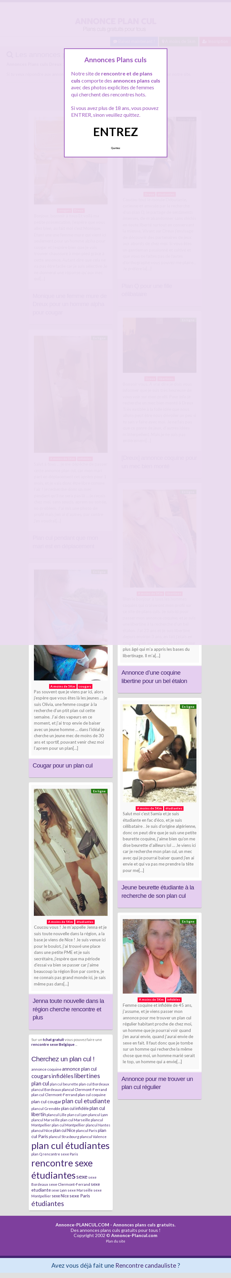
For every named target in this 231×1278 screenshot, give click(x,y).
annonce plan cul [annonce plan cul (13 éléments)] (79, 1069)
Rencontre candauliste (145, 1265)
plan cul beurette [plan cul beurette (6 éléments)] (64, 1084)
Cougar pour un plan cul (62, 765)
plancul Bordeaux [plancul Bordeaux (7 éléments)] (46, 1089)
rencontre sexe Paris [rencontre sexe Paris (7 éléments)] (60, 1154)
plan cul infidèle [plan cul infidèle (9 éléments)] (75, 1108)
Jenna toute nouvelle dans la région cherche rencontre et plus (68, 1009)
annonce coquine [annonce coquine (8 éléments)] (46, 1069)
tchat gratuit (53, 1039)
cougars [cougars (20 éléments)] (41, 1076)
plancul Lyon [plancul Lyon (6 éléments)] (98, 1115)
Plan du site (115, 1241)
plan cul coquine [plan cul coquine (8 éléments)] (92, 1094)
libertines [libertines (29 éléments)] (87, 1075)
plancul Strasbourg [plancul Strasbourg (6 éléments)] (64, 1136)
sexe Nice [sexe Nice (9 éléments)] (60, 1195)
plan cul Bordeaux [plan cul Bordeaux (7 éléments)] (94, 1084)
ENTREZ (115, 131)
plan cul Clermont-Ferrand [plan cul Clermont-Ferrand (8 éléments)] (54, 1094)
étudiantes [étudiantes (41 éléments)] (47, 1203)
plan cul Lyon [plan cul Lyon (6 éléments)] (77, 1115)
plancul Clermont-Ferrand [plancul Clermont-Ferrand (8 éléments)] (84, 1089)
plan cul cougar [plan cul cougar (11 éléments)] (46, 1101)
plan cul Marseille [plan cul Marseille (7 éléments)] (75, 1120)
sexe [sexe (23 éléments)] (82, 1176)
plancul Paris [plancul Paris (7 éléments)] (86, 1130)
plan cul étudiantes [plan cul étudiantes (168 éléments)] (70, 1145)
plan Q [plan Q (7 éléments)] (36, 1154)
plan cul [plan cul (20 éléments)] (40, 1083)
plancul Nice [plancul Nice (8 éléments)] (41, 1130)
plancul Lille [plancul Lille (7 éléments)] (57, 1115)
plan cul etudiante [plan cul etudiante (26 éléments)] (86, 1101)
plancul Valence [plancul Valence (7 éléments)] (93, 1136)
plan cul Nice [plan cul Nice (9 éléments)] (64, 1130)
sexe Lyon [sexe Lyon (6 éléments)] (59, 1190)
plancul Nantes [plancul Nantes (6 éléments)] (98, 1125)
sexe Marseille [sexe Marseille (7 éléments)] (80, 1190)
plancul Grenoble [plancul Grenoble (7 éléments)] (45, 1108)
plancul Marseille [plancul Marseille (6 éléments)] (45, 1120)
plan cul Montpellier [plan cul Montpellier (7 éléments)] (68, 1125)
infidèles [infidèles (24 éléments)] (62, 1075)
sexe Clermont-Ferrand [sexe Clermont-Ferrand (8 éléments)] (69, 1184)
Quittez (115, 148)
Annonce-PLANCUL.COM (82, 1224)
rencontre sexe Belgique (53, 1044)
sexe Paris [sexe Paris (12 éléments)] (79, 1195)
